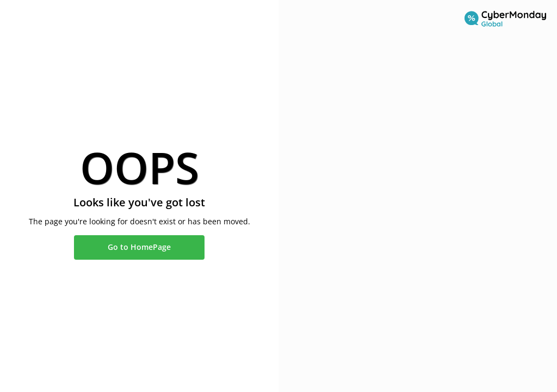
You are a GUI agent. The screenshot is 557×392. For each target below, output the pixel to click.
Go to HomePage (139, 247)
